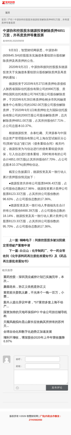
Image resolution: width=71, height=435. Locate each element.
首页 (4, 19)
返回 (6, 12)
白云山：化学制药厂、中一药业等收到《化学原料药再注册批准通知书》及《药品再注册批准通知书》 (34, 256)
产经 (10, 19)
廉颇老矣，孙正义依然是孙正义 (24, 286)
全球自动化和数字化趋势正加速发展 (27, 331)
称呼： (38, 359)
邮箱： (38, 366)
